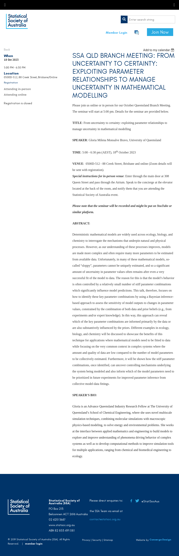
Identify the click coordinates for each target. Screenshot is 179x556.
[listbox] (159, 50)
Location (11, 73)
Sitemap (108, 539)
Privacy (86, 539)
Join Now (160, 32)
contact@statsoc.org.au (105, 519)
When (8, 56)
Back (7, 49)
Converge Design (160, 539)
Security (96, 539)
